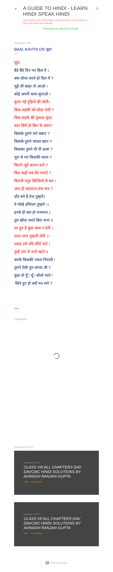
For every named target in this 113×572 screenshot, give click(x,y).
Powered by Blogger (56, 563)
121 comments (36, 482)
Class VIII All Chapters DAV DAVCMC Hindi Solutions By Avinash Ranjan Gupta (52, 472)
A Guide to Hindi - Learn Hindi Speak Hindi (55, 11)
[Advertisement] (56, 418)
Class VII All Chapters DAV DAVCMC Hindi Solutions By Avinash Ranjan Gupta (52, 523)
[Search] (97, 8)
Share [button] (16, 309)
